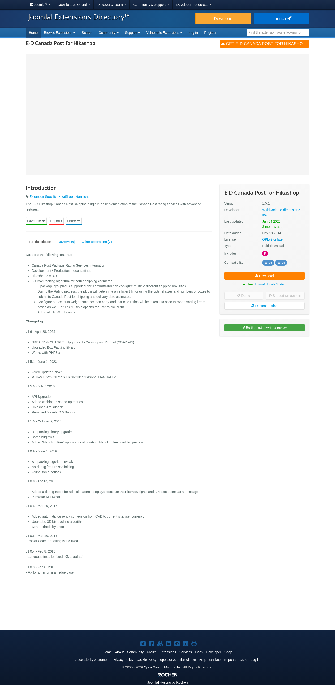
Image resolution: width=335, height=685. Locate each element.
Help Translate (210, 660)
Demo (243, 296)
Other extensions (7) (97, 242)
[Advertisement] (264, 370)
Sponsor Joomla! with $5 (178, 660)
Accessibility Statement (92, 660)
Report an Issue (235, 660)
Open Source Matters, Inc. (163, 667)
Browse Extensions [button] (59, 33)
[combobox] (278, 32)
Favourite (36, 221)
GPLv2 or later (272, 239)
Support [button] (132, 33)
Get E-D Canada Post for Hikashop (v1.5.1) (265, 43)
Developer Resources (194, 5)
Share (73, 221)
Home (33, 33)
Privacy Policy (123, 660)
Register (210, 33)
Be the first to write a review (264, 327)
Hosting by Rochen (167, 682)
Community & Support (151, 5)
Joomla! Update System (270, 284)
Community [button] (109, 33)
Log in (193, 33)
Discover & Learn (111, 5)
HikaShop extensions (74, 196)
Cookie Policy (147, 660)
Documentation (264, 306)
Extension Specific (43, 196)
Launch (281, 18)
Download (223, 18)
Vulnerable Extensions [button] (164, 33)
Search (87, 33)
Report (56, 221)
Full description (40, 242)
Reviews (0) (66, 242)
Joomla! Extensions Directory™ (79, 17)
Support (285, 296)
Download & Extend (74, 5)
